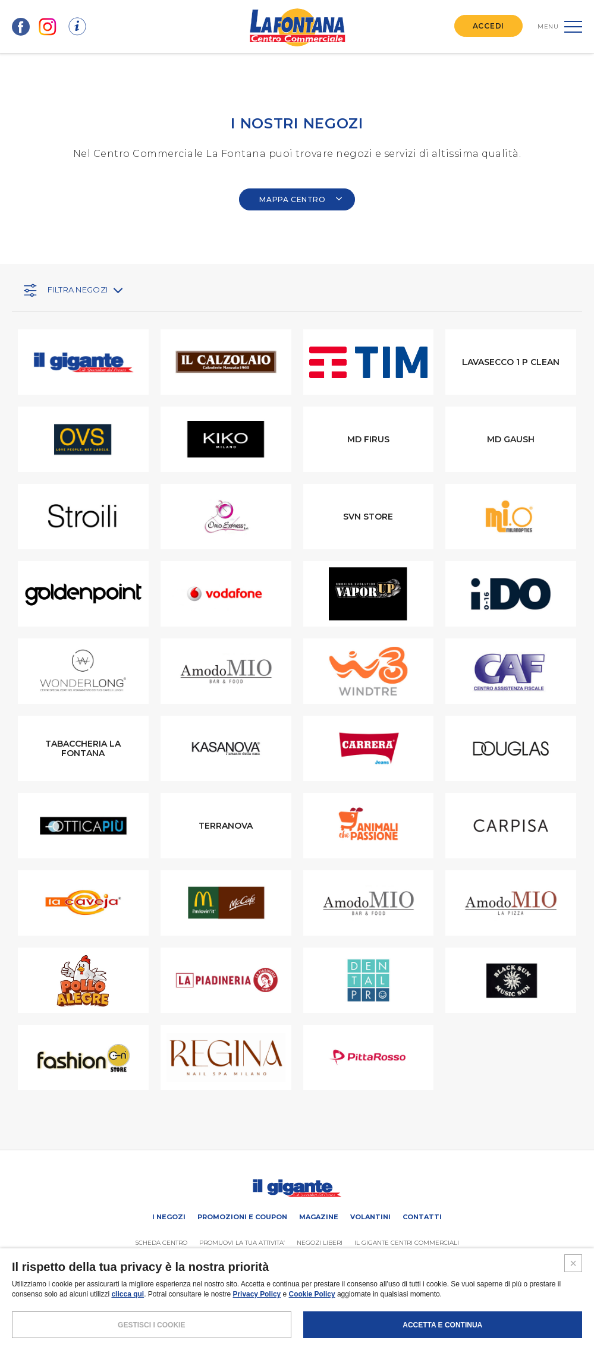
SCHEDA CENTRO (161, 1243)
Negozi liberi (319, 1243)
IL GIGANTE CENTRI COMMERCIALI (406, 1243)
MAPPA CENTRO (300, 199)
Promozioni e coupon (242, 1217)
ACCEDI (488, 25)
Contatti (422, 1217)
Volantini (370, 1217)
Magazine (318, 1217)
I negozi (169, 1217)
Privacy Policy (257, 1320)
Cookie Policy (312, 1320)
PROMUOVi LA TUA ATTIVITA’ (242, 1243)
